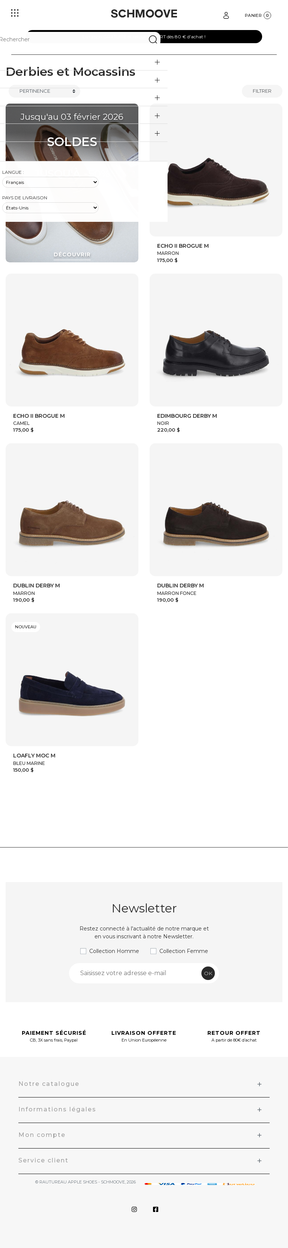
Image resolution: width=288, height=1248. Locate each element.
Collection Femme (183, 951)
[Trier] (44, 91)
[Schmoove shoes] (144, 13)
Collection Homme (114, 951)
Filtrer (262, 91)
